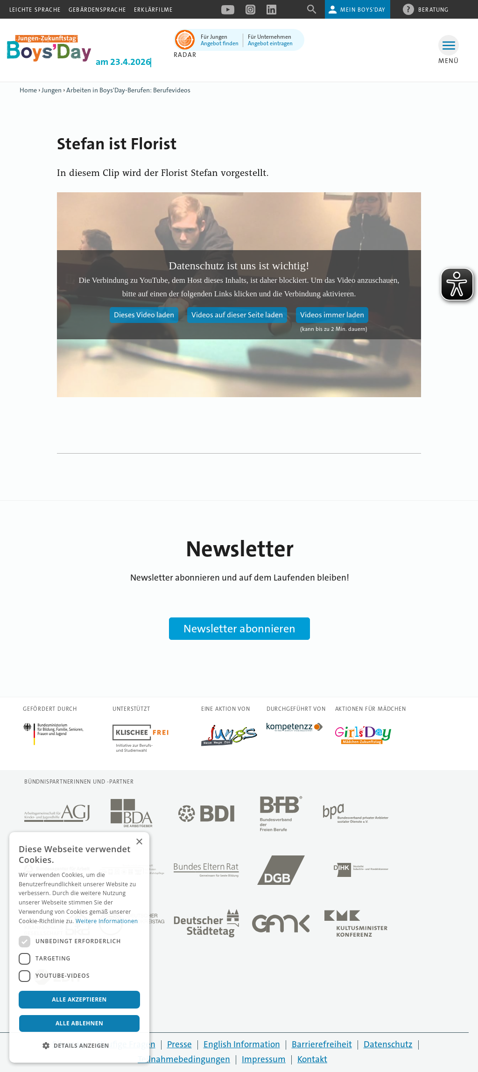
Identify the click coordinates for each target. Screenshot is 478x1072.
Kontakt (312, 1059)
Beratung (433, 9)
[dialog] (79, 947)
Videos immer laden (332, 315)
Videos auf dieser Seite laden (237, 315)
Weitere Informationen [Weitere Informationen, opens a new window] (107, 921)
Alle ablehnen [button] (79, 1023)
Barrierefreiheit (322, 1044)
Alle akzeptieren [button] (79, 999)
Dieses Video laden (144, 315)
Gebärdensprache (97, 10)
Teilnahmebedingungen (184, 1059)
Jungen (52, 90)
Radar (185, 54)
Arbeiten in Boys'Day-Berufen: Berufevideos (128, 90)
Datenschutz (388, 1044)
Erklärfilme (153, 10)
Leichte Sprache (35, 10)
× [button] (138, 842)
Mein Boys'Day (363, 10)
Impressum (264, 1059)
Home (28, 90)
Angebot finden (220, 43)
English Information (242, 1044)
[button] (79, 1045)
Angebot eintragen (270, 43)
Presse (179, 1044)
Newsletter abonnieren (239, 628)
